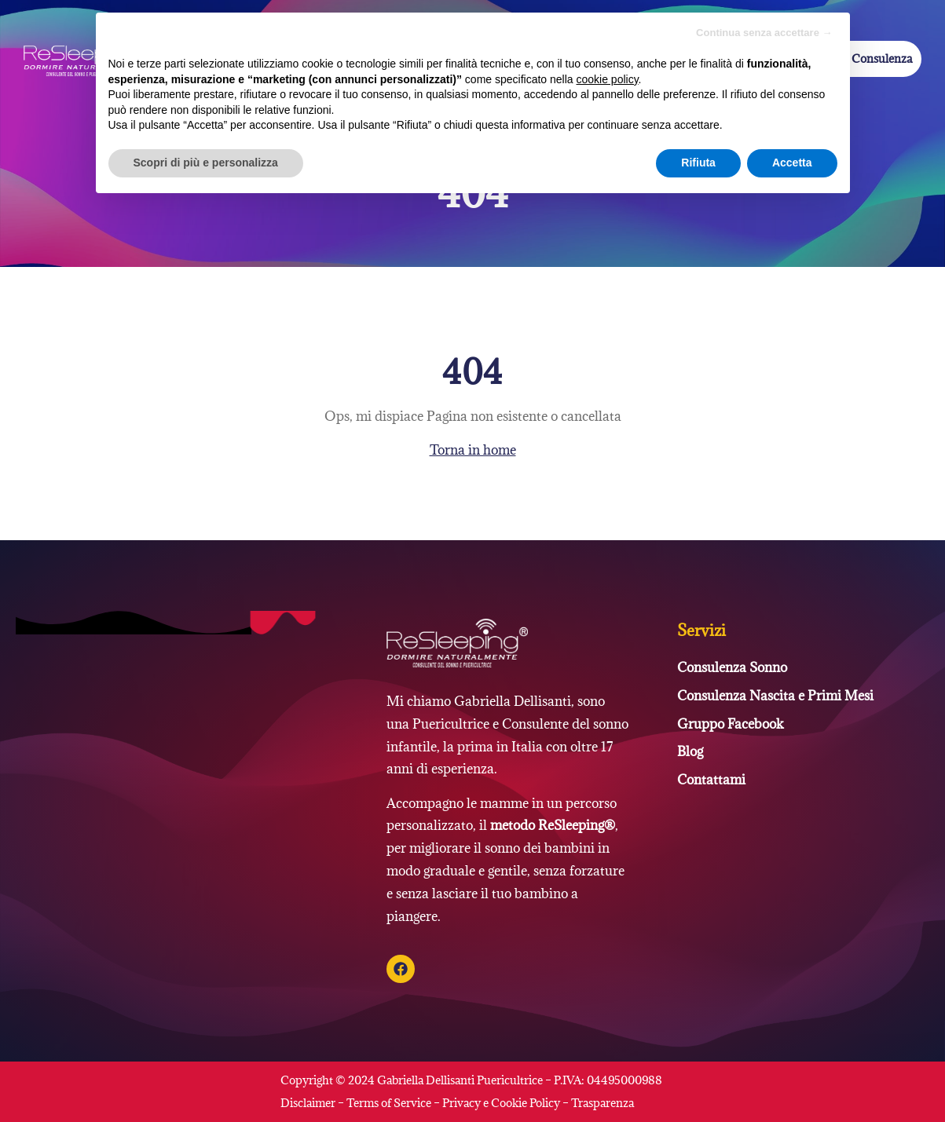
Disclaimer (309, 1102)
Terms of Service (388, 1102)
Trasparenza (602, 1102)
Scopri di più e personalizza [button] (206, 162)
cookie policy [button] (607, 79)
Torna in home (473, 450)
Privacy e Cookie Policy (501, 1102)
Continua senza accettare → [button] (764, 32)
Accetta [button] (792, 162)
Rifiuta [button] (698, 162)
